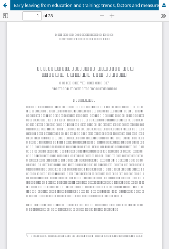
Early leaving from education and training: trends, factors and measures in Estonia (91, 5)
